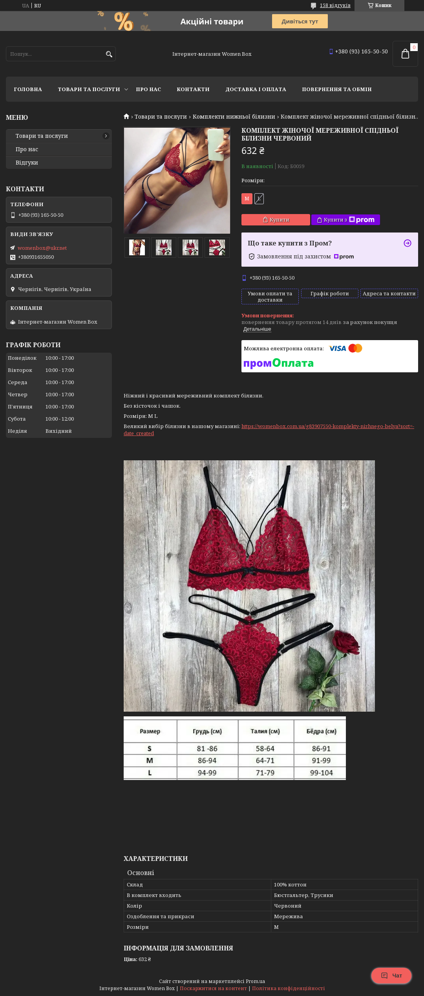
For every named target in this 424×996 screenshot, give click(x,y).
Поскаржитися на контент (213, 988)
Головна (28, 89)
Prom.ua (255, 981)
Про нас (148, 89)
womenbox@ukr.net (42, 248)
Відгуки (27, 162)
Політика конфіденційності (288, 988)
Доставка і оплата (255, 89)
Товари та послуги (89, 89)
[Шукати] (109, 54)
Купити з (349, 219)
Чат (391, 975)
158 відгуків (335, 5)
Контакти (193, 89)
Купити (279, 219)
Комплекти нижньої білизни (234, 117)
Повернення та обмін (337, 89)
